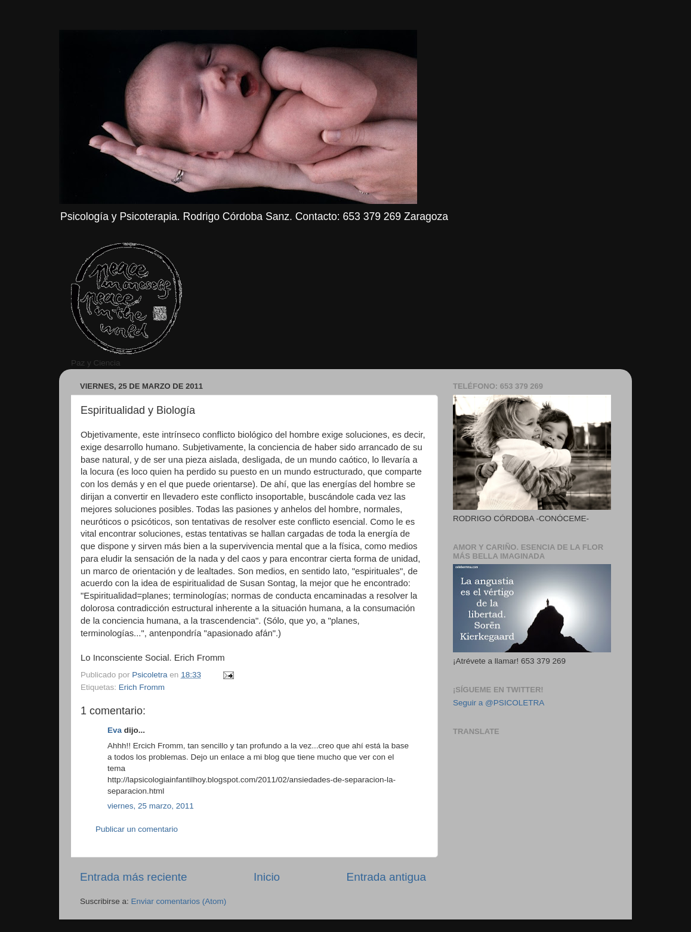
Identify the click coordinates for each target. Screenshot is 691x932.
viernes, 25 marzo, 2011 (150, 805)
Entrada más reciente (133, 877)
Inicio (267, 877)
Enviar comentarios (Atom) (179, 901)
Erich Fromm (142, 687)
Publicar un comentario (136, 829)
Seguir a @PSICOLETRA (498, 702)
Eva (114, 730)
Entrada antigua (386, 877)
